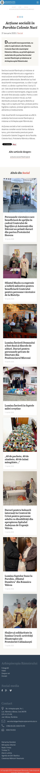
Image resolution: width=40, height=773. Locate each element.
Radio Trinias (6, 747)
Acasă (14, 7)
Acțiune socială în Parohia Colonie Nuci (21, 9)
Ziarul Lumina (7, 753)
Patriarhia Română (9, 742)
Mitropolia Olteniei (9, 745)
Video (4, 670)
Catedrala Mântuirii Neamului (13, 758)
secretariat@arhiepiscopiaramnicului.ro (19, 721)
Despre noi (6, 673)
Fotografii (5, 668)
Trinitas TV (6, 750)
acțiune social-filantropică (20, 157)
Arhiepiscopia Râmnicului (19, 663)
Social (26, 7)
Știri (19, 7)
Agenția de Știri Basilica (11, 755)
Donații (4, 676)
